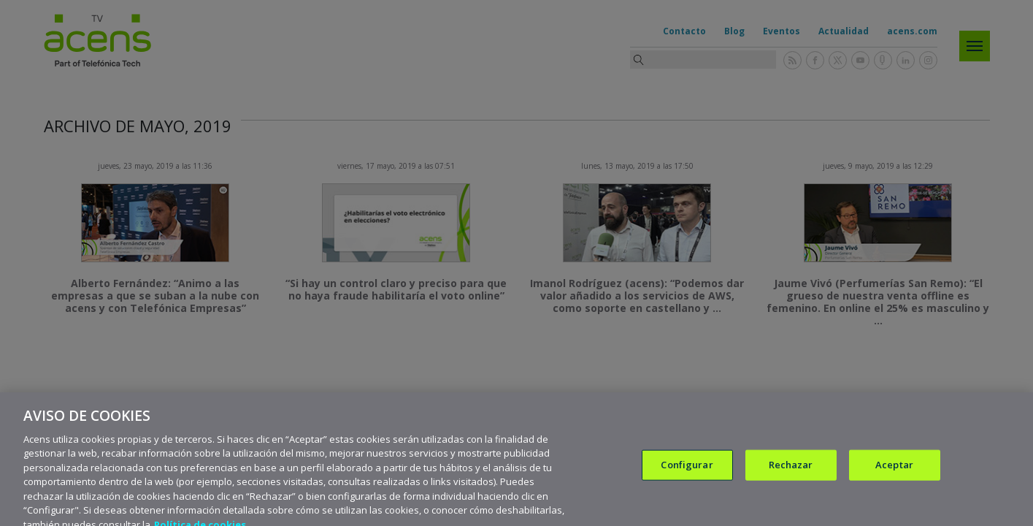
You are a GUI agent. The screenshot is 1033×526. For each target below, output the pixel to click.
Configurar (687, 473)
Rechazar (791, 473)
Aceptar (894, 473)
